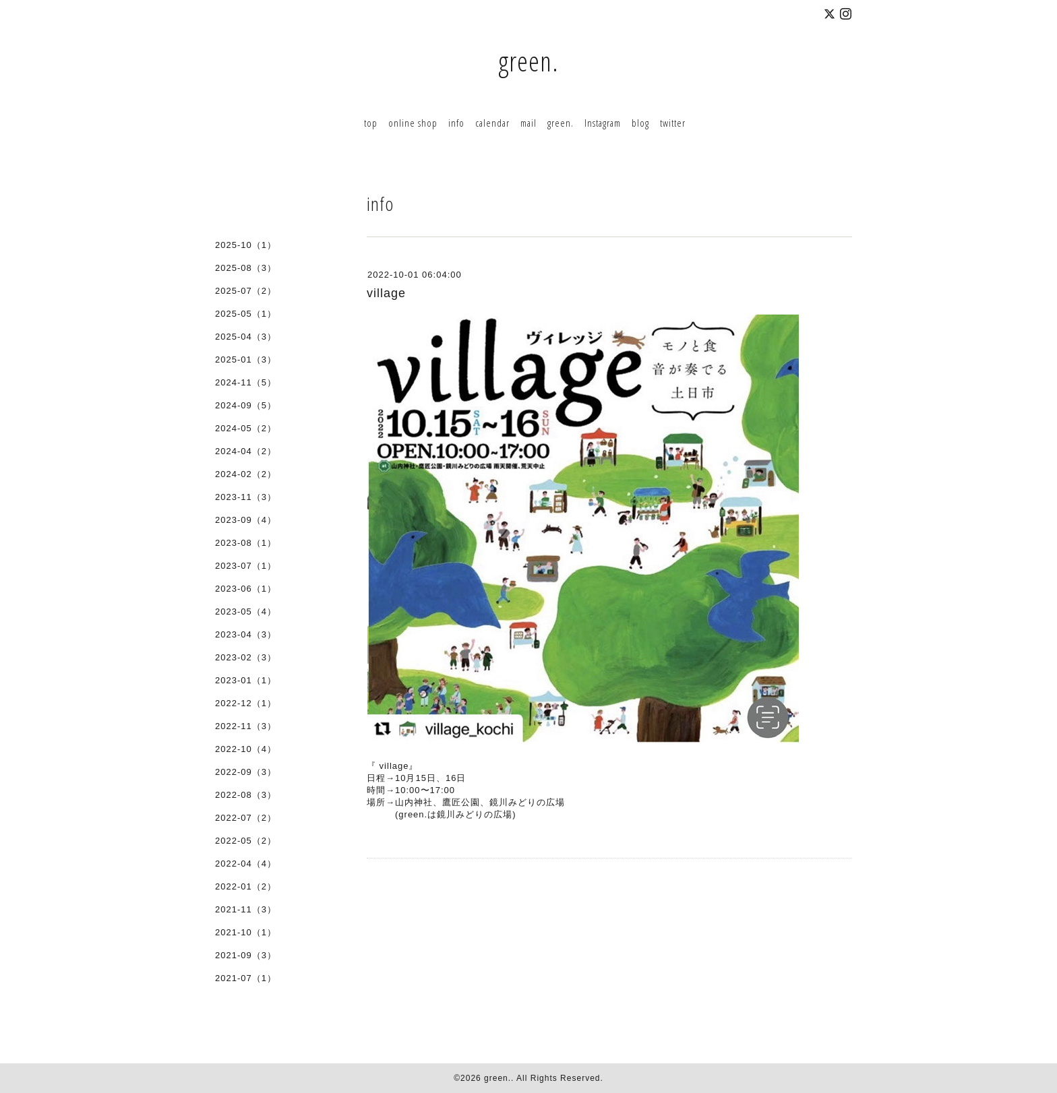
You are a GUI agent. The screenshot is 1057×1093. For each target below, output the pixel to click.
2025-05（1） (245, 314)
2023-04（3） (245, 634)
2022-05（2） (245, 841)
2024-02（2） (245, 474)
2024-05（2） (245, 428)
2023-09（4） (245, 520)
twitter (673, 122)
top (371, 122)
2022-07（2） (245, 818)
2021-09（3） (245, 955)
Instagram (602, 122)
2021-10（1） (245, 932)
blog (640, 122)
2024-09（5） (245, 405)
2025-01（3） (245, 359)
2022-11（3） (245, 726)
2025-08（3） (245, 268)
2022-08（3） (245, 795)
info (456, 122)
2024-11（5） (245, 382)
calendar (492, 122)
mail (528, 122)
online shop (412, 122)
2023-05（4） (245, 611)
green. (528, 61)
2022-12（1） (245, 703)
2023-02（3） (245, 657)
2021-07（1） (245, 978)
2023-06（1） (245, 589)
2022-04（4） (245, 863)
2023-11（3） (245, 497)
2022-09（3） (245, 772)
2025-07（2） (245, 291)
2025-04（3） (245, 337)
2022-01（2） (245, 886)
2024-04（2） (245, 451)
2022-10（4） (245, 749)
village (386, 293)
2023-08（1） (245, 543)
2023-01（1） (245, 680)
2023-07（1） (245, 566)
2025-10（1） (245, 245)
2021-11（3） (245, 909)
